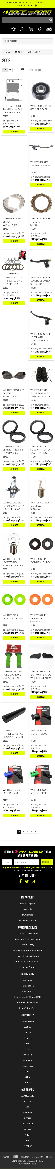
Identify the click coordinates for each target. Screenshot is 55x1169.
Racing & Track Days (27, 1008)
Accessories (27, 1066)
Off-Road (27, 1055)
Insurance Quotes (27, 967)
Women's (27, 1060)
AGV (27, 1140)
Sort (22, 69)
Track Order (27, 909)
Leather (27, 1027)
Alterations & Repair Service (27, 961)
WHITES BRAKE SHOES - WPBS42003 (12, 221)
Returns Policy (27, 945)
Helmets (28, 1038)
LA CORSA (27, 1146)
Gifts (27, 1077)
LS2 (27, 1107)
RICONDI (27, 1101)
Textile (27, 1032)
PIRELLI (27, 1118)
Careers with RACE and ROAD (27, 997)
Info (18, 126)
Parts (27, 1071)
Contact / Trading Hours (27, 933)
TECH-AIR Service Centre (27, 956)
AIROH (27, 1135)
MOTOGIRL (27, 1112)
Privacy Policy (27, 991)
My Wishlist (27, 915)
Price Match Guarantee (27, 1002)
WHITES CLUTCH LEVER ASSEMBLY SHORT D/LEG (40, 280)
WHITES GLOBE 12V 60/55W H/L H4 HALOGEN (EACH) (13, 505)
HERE (27, 870)
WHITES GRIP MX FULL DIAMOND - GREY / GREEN (13, 674)
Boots (27, 1049)
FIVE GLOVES (27, 1123)
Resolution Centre (27, 920)
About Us (27, 980)
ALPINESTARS (27, 1096)
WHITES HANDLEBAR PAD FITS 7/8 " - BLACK (13, 733)
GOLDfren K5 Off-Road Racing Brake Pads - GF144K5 (13, 109)
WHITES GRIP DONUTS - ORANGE (38, 618)
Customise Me (27, 1021)
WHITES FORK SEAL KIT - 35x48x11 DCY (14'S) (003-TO (13, 449)
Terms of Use (27, 986)
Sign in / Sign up (27, 903)
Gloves (27, 1043)
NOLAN (27, 1129)
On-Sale (27, 1082)
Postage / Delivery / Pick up (27, 939)
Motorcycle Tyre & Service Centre (27, 950)
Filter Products (11, 41)
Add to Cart (14, 131)
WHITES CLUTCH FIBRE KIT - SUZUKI (40, 221)
